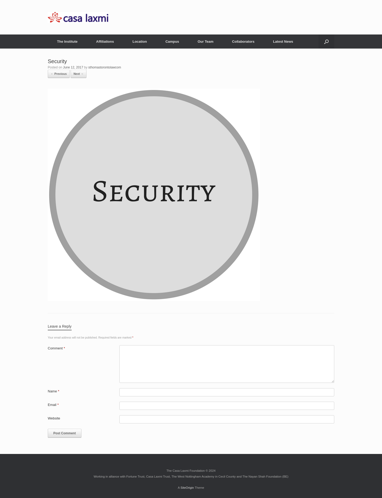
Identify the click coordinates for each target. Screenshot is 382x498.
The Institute (67, 42)
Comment (56, 348)
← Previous (59, 73)
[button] (326, 41)
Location (139, 42)
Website (54, 418)
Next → (78, 73)
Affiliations (105, 42)
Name (53, 391)
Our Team (206, 42)
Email (53, 405)
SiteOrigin (187, 487)
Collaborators (243, 42)
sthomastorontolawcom (104, 67)
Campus (172, 42)
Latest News (283, 42)
